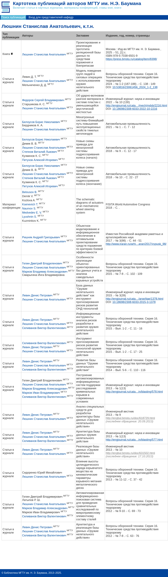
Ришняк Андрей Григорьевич (41, 237)
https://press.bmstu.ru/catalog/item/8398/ (131, 59)
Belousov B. (29, 192)
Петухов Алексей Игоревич (40, 160)
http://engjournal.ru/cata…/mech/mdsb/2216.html (136, 105)
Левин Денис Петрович (37, 295)
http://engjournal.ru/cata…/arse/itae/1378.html (134, 298)
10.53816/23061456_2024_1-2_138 (134, 87)
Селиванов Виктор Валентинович (44, 328)
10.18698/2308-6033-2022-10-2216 (134, 108)
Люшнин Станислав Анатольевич (44, 54)
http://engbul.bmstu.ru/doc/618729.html (130, 418)
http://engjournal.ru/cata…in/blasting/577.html (134, 439)
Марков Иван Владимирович (41, 392)
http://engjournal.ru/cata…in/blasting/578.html (134, 391)
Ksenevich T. (30, 204)
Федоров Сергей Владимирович (43, 100)
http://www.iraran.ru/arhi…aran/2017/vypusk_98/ (136, 244)
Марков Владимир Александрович (44, 271)
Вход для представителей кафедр (51, 17)
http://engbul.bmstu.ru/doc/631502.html (130, 453)
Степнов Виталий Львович (39, 151)
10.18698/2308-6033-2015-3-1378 (134, 302)
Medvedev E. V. (32, 212)
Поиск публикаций (13, 17)
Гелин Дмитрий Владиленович (42, 263)
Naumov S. (29, 208)
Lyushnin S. (29, 216)
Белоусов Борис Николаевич (41, 122)
